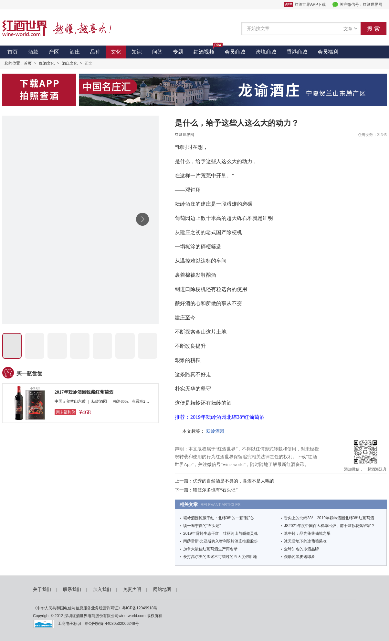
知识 (136, 52)
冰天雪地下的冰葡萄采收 (305, 541)
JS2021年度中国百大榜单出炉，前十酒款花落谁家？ (329, 525)
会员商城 (235, 52)
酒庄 (74, 52)
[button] (142, 219)
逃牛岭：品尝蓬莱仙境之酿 (307, 533)
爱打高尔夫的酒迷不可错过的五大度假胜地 (220, 556)
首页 (12, 52)
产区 (54, 52)
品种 (95, 52)
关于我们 (42, 589)
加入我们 (102, 589)
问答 (157, 52)
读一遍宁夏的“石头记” (202, 525)
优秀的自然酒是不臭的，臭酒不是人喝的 (233, 481)
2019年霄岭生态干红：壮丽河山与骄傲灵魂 (220, 533)
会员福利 (328, 52)
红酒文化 (47, 63)
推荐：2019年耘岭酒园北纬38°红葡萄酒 (220, 417)
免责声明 (132, 589)
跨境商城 (266, 52)
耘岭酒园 (215, 431)
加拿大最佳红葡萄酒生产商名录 (210, 549)
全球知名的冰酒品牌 (301, 549)
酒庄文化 (70, 63)
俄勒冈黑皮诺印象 (299, 556)
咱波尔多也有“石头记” (215, 490)
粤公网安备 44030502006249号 (110, 623)
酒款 (33, 52)
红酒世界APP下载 (310, 4)
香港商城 (297, 52)
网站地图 (162, 589)
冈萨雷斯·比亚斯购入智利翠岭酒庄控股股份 (220, 541)
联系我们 (72, 589)
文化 (116, 52)
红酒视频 (206, 50)
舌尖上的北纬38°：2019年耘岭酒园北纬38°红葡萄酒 (329, 518)
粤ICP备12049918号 (139, 608)
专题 (178, 52)
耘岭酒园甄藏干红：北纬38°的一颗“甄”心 (218, 518)
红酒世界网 (184, 134)
